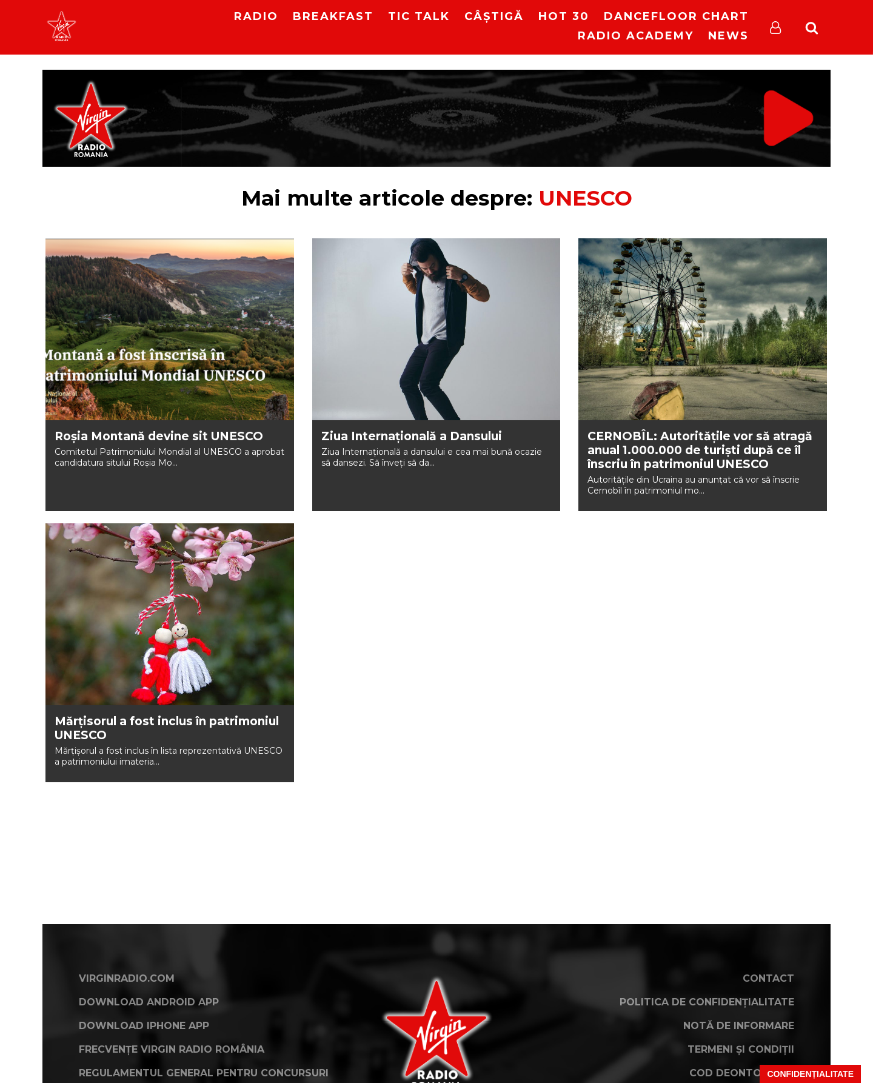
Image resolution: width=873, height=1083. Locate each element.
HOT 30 (563, 16)
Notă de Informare (738, 1025)
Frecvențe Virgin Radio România (171, 1049)
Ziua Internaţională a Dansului (411, 436)
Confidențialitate (810, 1074)
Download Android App (149, 1002)
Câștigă (494, 16)
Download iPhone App (144, 1025)
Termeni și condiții (740, 1049)
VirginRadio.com (127, 978)
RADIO (256, 16)
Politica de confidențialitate (707, 1002)
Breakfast (333, 16)
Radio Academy (636, 35)
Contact (768, 978)
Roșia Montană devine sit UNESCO (159, 436)
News (728, 35)
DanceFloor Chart (676, 16)
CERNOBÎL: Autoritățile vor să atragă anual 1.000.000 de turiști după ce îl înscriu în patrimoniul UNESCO (699, 450)
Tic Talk (419, 16)
